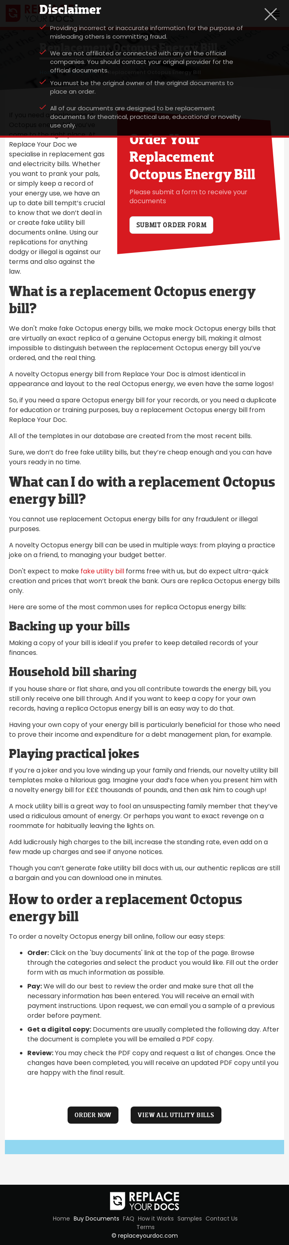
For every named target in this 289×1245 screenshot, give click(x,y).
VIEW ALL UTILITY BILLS (176, 1115)
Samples (189, 1218)
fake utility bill (102, 571)
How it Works (156, 1218)
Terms (145, 1227)
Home (61, 1218)
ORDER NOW (93, 1115)
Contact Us (222, 1218)
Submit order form (171, 225)
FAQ (128, 1218)
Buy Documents (96, 1218)
